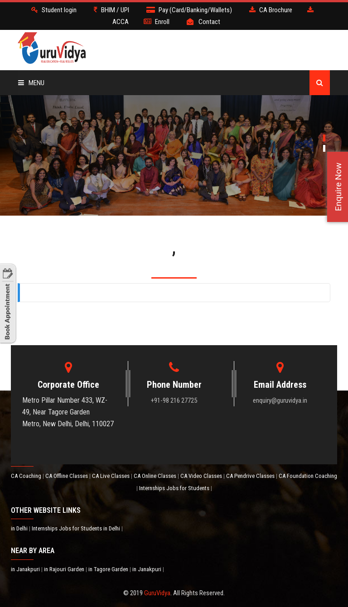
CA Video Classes (201, 475)
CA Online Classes (156, 475)
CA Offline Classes (67, 475)
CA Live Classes (111, 475)
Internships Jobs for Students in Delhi (76, 528)
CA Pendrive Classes (251, 475)
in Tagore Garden (109, 569)
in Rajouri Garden (65, 569)
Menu (31, 83)
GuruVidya (157, 593)
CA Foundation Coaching (308, 475)
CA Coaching (27, 475)
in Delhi (20, 528)
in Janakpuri (26, 569)
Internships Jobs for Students (175, 488)
